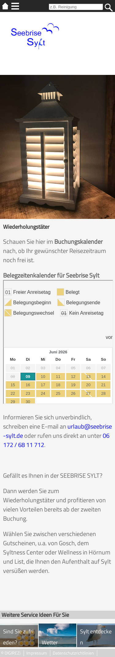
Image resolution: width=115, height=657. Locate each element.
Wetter (50, 642)
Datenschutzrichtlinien (73, 653)
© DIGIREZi (11, 653)
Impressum (36, 653)
